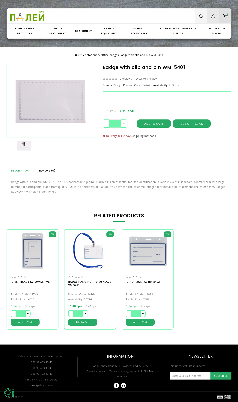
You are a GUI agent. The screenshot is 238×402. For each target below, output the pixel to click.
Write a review (146, 78)
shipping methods (144, 136)
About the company (105, 365)
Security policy (96, 370)
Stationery (83, 31)
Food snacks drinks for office (178, 31)
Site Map (149, 370)
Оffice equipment (109, 31)
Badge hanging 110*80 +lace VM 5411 (89, 283)
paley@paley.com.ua (40, 385)
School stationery (139, 31)
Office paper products (24, 31)
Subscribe (221, 375)
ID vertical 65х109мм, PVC (30, 281)
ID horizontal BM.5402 (143, 281)
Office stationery (57, 31)
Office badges (110, 55)
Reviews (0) (47, 170)
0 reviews (126, 78)
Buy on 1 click (191, 124)
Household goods (217, 31)
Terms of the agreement (124, 370)
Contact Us (121, 376)
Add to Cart (153, 124)
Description (20, 170)
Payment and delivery (135, 365)
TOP (9, 392)
